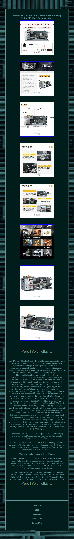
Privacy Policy (37, 518)
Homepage (37, 505)
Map (37, 510)
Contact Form (37, 514)
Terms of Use (37, 523)
